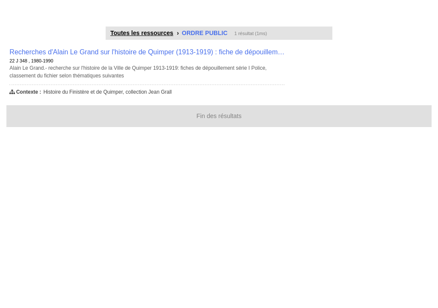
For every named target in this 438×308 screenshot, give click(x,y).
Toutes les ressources (141, 33)
